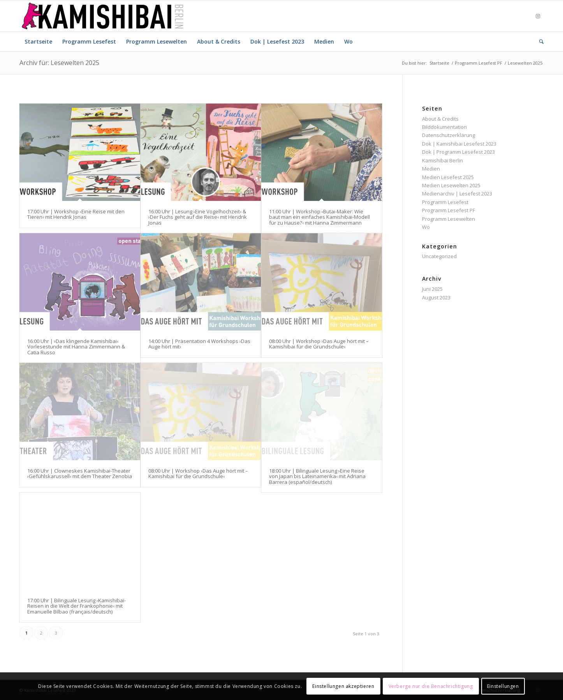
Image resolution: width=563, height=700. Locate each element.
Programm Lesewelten (448, 218)
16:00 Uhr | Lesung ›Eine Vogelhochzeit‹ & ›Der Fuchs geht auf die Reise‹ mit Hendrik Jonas (197, 217)
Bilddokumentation (444, 126)
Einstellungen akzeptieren (343, 686)
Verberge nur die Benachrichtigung (431, 686)
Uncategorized (439, 256)
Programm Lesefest (445, 202)
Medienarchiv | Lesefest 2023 (457, 193)
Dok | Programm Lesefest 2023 (458, 151)
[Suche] (539, 41)
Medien (431, 168)
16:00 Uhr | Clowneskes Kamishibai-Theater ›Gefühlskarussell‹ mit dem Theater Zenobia (79, 473)
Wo (426, 226)
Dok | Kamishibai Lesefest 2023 (459, 143)
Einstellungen (503, 686)
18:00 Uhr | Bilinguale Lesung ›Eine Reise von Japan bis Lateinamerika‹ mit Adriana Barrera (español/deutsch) (317, 476)
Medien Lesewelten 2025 (451, 185)
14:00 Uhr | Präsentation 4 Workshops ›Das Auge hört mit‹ (199, 344)
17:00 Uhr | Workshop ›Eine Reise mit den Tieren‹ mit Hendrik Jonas (76, 214)
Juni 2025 (432, 288)
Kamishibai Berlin (442, 160)
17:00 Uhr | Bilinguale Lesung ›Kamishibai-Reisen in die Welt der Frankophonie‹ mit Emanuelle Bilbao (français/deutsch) (76, 606)
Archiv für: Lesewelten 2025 (59, 62)
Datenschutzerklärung (448, 135)
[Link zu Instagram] (538, 16)
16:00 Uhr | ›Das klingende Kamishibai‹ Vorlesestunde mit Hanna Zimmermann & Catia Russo (76, 347)
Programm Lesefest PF (448, 210)
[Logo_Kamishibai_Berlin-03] (102, 16)
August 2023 (436, 297)
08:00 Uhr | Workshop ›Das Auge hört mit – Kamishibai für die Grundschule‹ (319, 344)
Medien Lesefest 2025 (448, 177)
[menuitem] (38, 41)
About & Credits (440, 118)
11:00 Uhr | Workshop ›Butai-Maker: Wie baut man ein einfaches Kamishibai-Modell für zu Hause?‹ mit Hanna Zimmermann (319, 217)
